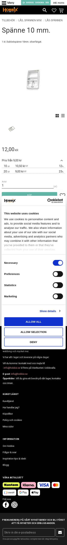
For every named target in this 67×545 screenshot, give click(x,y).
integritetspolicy (51, 539)
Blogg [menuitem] (6, 465)
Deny (33, 342)
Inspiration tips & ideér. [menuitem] (14, 458)
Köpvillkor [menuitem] (8, 413)
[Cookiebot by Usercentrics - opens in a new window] (48, 200)
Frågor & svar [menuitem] (9, 452)
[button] (5, 3)
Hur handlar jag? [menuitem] (11, 407)
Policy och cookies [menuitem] (12, 420)
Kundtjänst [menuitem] (8, 401)
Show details (48, 310)
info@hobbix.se (12, 367)
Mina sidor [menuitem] (8, 426)
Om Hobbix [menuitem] (8, 446)
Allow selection (33, 331)
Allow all (33, 321)
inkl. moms (58, 2)
